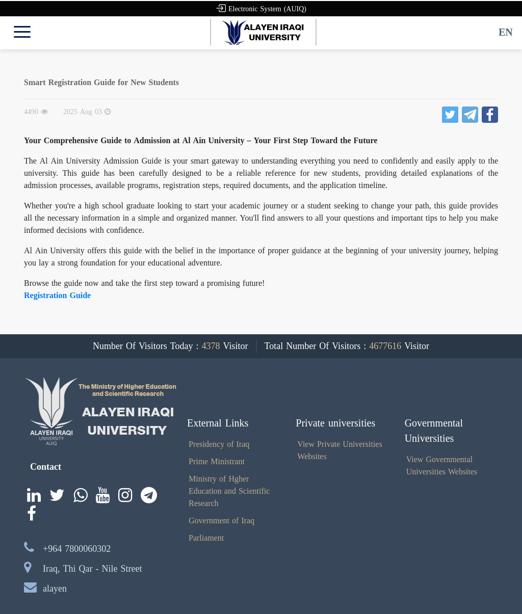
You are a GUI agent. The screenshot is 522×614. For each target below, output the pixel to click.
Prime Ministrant (217, 461)
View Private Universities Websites (339, 450)
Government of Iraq (221, 520)
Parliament (206, 538)
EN (506, 32)
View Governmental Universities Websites (442, 465)
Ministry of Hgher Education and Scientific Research (229, 491)
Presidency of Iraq (219, 444)
